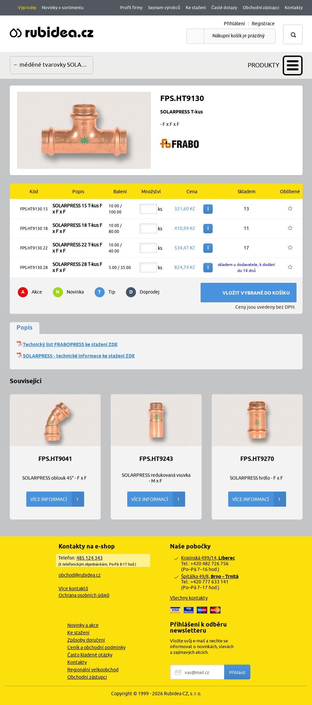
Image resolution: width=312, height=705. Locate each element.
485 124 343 (89, 558)
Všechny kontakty (189, 598)
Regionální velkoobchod (92, 669)
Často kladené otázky (89, 655)
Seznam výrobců (164, 7)
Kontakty (294, 7)
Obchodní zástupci (261, 7)
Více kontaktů (73, 588)
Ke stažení (196, 7)
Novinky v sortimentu (62, 7)
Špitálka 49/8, (210, 576)
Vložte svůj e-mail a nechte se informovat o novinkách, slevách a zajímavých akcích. (202, 646)
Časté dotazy (224, 7)
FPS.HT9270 (257, 459)
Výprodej (27, 7)
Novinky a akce (83, 625)
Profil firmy (131, 7)
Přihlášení (234, 23)
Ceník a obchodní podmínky (96, 647)
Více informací (57, 499)
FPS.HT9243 (156, 459)
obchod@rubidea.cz (80, 575)
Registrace (263, 23)
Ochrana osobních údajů (84, 595)
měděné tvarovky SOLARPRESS (56, 64)
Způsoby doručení (86, 640)
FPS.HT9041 (55, 459)
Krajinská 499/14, (208, 558)
